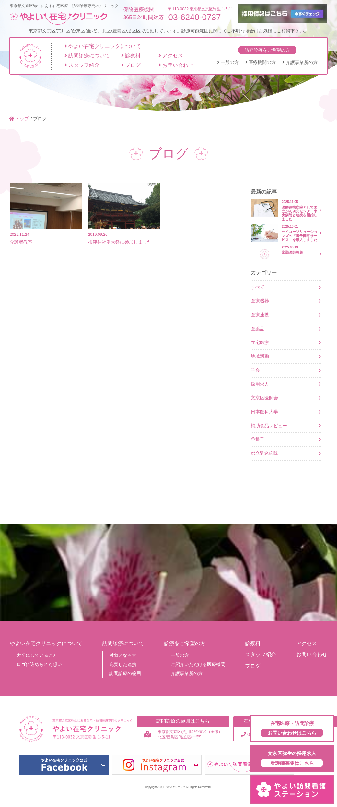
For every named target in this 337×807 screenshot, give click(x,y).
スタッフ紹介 (81, 65)
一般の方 (228, 62)
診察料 (131, 55)
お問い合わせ (175, 65)
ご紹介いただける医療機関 (198, 664)
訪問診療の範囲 (125, 673)
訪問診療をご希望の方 (267, 50)
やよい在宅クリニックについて (102, 46)
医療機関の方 (260, 62)
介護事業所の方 (300, 62)
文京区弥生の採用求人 (292, 759)
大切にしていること (37, 655)
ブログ (131, 65)
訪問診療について (87, 55)
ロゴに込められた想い (39, 664)
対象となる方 (122, 655)
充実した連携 (122, 664)
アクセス (170, 55)
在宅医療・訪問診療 (292, 728)
